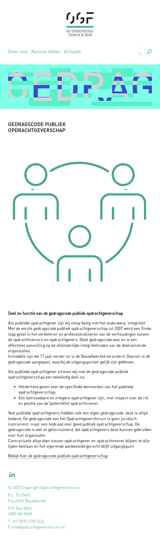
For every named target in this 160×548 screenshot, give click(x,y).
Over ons (18, 51)
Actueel (72, 51)
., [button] (149, 51)
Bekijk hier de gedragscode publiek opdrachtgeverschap (58, 455)
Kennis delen (46, 51)
